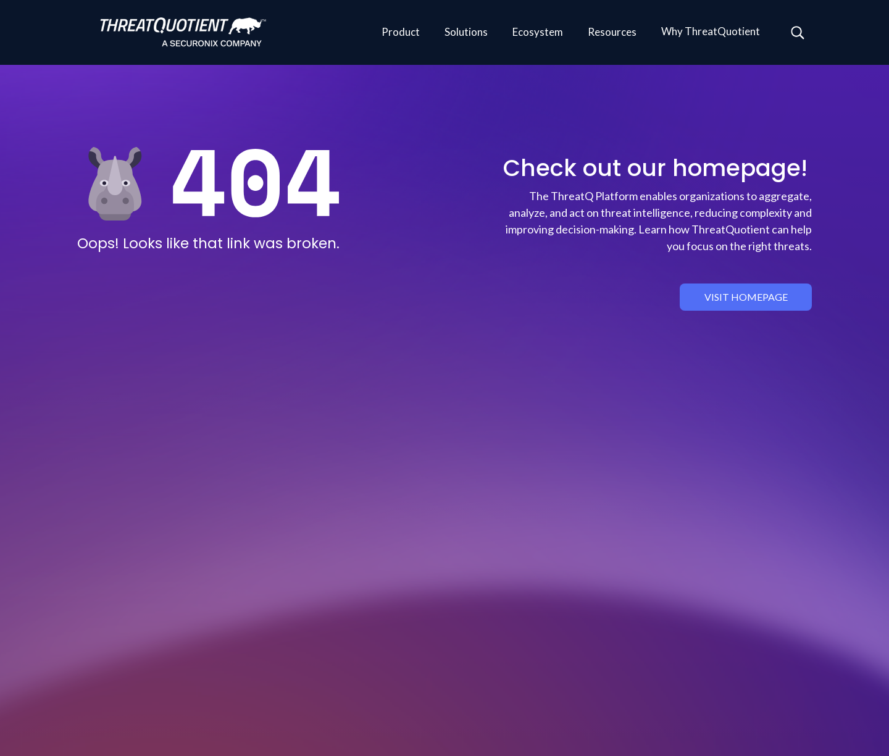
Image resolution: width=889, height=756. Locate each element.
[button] (400, 33)
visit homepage (746, 297)
